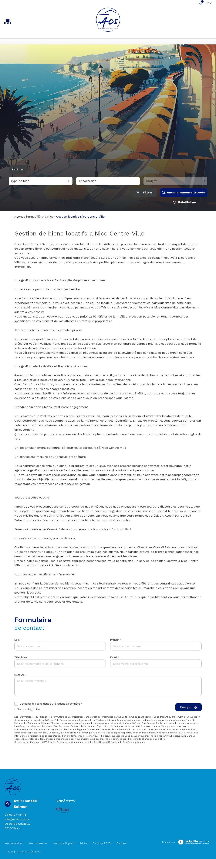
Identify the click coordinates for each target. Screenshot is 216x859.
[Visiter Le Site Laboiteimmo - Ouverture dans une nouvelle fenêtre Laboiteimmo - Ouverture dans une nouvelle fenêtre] (193, 842)
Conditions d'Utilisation (106, 742)
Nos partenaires (38, 841)
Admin (83, 841)
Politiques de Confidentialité (72, 742)
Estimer (18, 169)
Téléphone (20, 657)
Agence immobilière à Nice (34, 216)
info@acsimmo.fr (17, 819)
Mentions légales (63, 841)
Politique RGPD (102, 841)
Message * (20, 674)
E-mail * (115, 657)
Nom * (18, 639)
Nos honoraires (13, 841)
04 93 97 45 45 (15, 814)
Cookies (121, 841)
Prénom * (115, 639)
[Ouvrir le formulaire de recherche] (144, 192)
